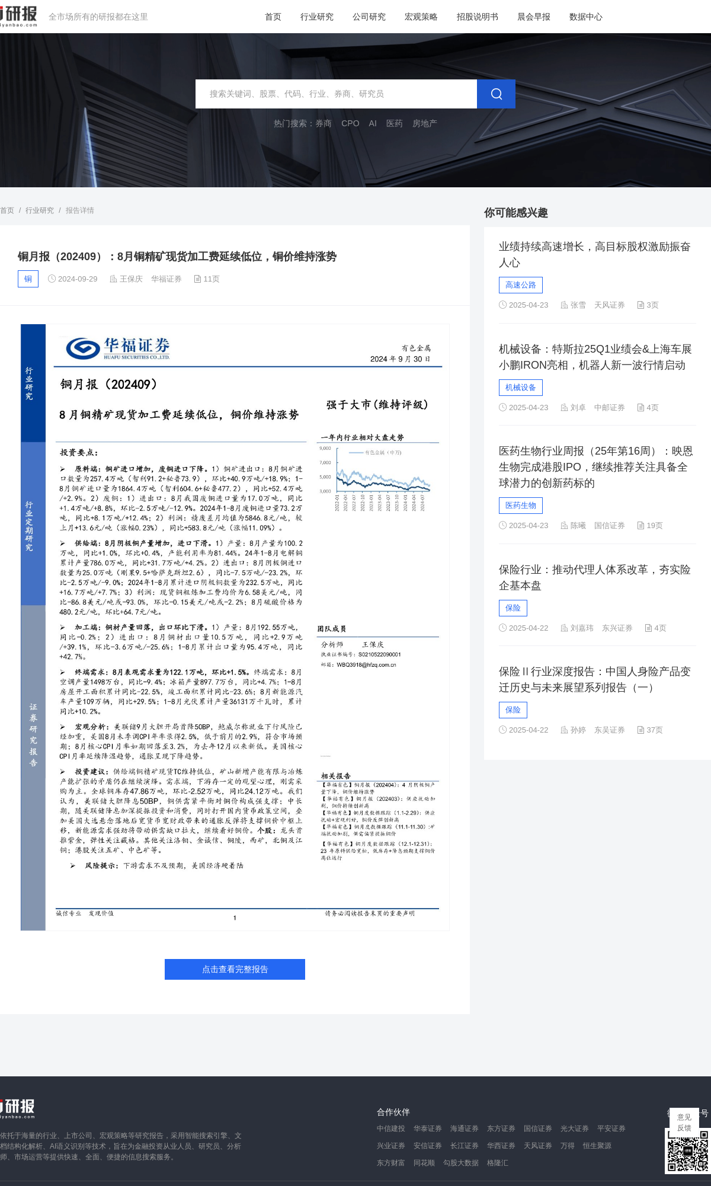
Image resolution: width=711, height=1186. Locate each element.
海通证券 (464, 1128)
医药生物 (520, 505)
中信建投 (391, 1128)
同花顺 (424, 1163)
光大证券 (575, 1128)
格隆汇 (497, 1163)
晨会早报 (533, 16)
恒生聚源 (597, 1146)
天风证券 (538, 1146)
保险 (513, 607)
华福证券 (166, 278)
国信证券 (538, 1128)
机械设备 (520, 387)
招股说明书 (477, 16)
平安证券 (611, 1128)
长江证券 (464, 1146)
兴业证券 (391, 1146)
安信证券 (428, 1146)
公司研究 (369, 16)
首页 (273, 16)
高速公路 (520, 284)
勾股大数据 (461, 1163)
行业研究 (317, 16)
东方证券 (501, 1128)
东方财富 (391, 1163)
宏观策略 (421, 16)
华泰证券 (428, 1128)
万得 (568, 1146)
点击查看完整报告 (235, 969)
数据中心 (586, 16)
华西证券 (501, 1146)
